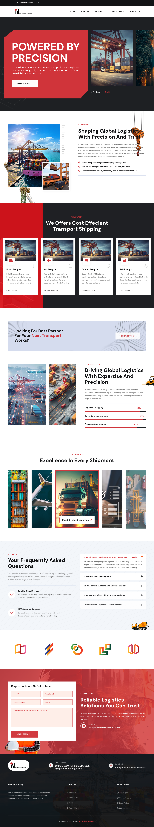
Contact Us (135, 11)
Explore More (13, 290)
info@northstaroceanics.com (26, 3)
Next (108, 92)
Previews (95, 92)
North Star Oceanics (87, 821)
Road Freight (13, 269)
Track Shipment (117, 11)
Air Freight (50, 269)
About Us (85, 11)
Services (100, 11)
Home (72, 11)
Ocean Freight (90, 269)
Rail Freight (126, 269)
